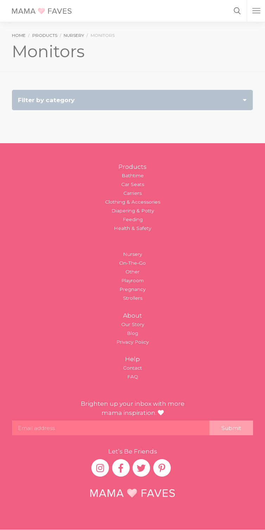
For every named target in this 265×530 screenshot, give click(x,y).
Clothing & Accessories (132, 202)
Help (132, 359)
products (44, 35)
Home (19, 35)
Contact (132, 368)
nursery (74, 35)
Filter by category (132, 100)
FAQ (132, 376)
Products (132, 166)
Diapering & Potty (132, 210)
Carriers (132, 193)
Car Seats (132, 184)
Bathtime (133, 175)
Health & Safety (132, 228)
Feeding (133, 219)
